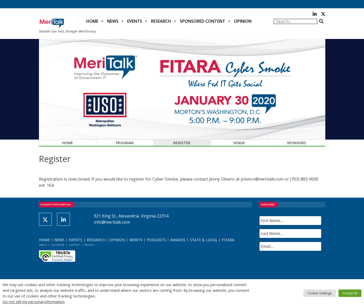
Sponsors (296, 142)
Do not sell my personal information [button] (33, 301)
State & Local (203, 239)
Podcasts (156, 239)
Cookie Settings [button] (320, 293)
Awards (177, 239)
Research (161, 21)
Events (134, 21)
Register (181, 142)
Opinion (243, 21)
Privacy (89, 245)
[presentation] (299, 265)
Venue (239, 142)
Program (125, 142)
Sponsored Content (202, 21)
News (112, 21)
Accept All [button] (350, 293)
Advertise (57, 245)
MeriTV (135, 239)
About (43, 245)
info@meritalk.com (112, 222)
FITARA (228, 239)
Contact (74, 245)
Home (92, 21)
